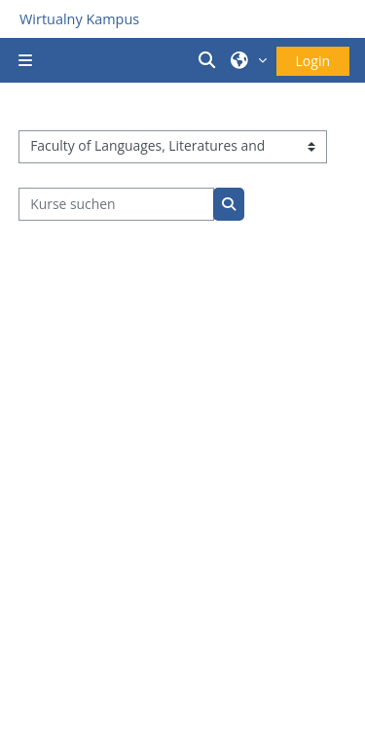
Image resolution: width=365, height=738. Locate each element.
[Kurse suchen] (116, 204)
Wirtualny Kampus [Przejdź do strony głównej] (79, 19)
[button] (209, 60)
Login (313, 61)
